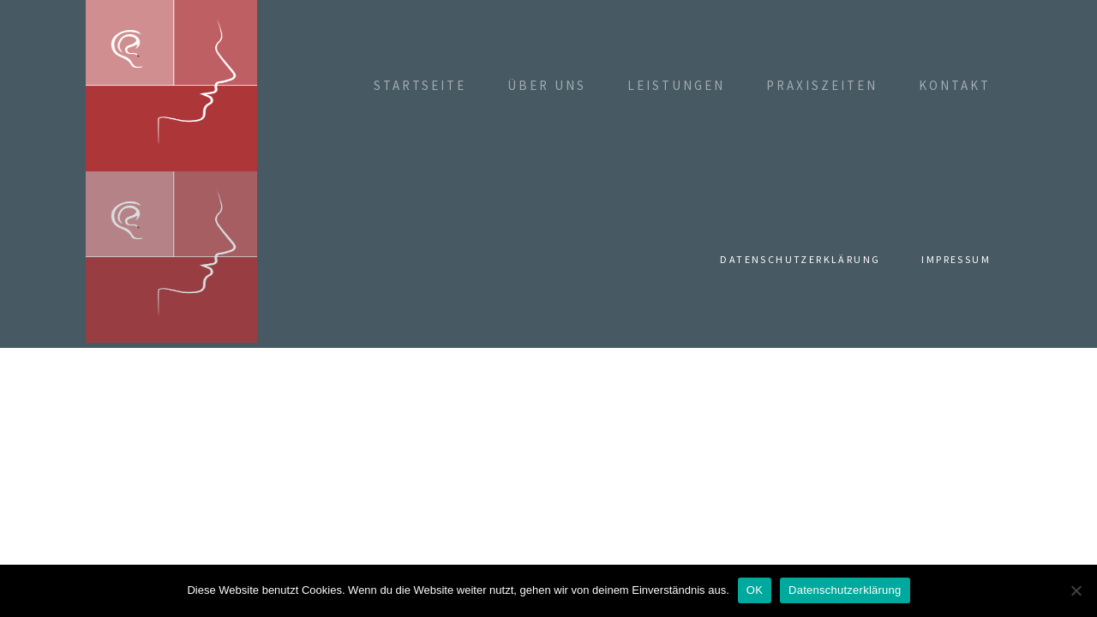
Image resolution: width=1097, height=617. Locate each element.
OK (754, 590)
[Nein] (1075, 590)
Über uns (546, 85)
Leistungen (676, 85)
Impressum (956, 259)
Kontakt (955, 85)
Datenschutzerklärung (800, 259)
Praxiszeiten (822, 85)
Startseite (420, 85)
